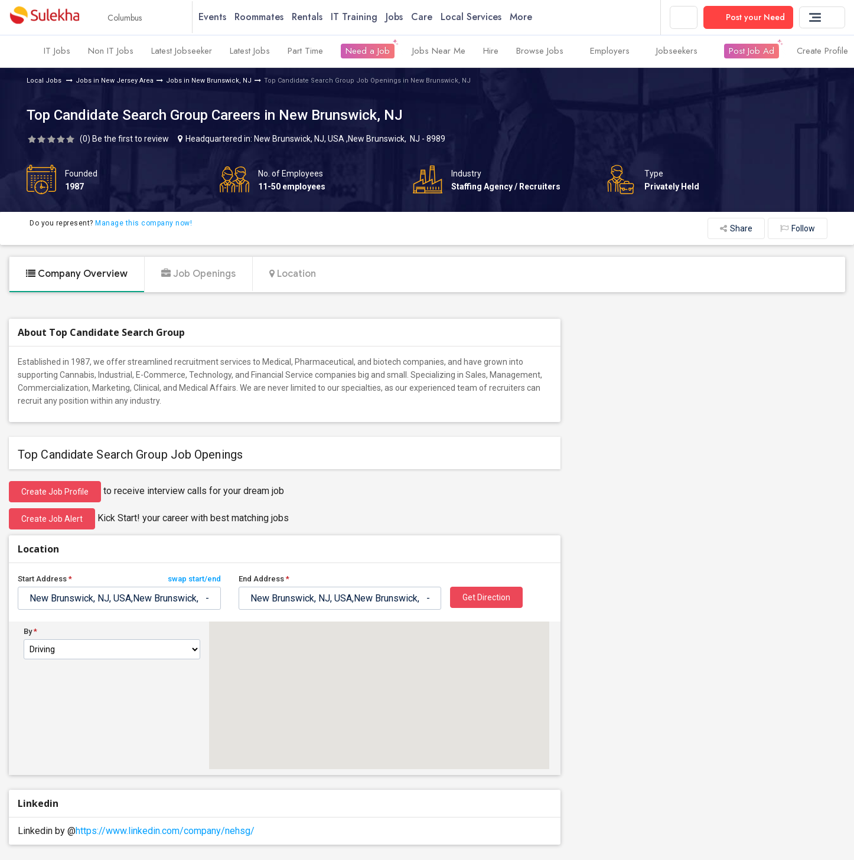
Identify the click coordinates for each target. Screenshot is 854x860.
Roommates (266, 17)
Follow (797, 229)
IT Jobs (57, 51)
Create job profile (55, 492)
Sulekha (44, 18)
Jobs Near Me (438, 51)
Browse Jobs (544, 51)
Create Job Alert (52, 519)
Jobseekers (681, 51)
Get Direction (486, 598)
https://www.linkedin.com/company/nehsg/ (165, 831)
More (533, 17)
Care (429, 17)
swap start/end (194, 579)
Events (220, 17)
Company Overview (77, 274)
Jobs (401, 17)
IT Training (361, 17)
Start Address (119, 579)
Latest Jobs (250, 51)
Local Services (478, 17)
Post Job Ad (751, 51)
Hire (490, 51)
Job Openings (198, 274)
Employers (614, 51)
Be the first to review (130, 139)
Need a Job (367, 51)
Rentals (314, 17)
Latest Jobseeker (181, 51)
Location (292, 274)
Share (736, 229)
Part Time (305, 51)
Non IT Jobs (110, 51)
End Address (264, 579)
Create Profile (822, 51)
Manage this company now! (143, 224)
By (30, 632)
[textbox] (119, 598)
